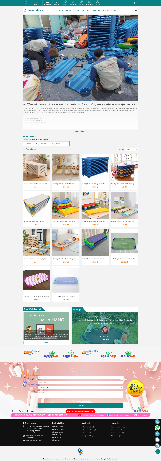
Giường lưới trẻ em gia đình (66, 296)
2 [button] (103, 339)
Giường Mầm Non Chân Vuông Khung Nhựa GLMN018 (70, 259)
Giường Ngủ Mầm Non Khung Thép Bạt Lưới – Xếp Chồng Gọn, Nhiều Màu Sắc (49, 221)
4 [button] (106, 339)
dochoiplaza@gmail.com (33, 441)
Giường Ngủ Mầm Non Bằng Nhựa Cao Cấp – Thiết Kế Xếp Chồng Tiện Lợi (77, 221)
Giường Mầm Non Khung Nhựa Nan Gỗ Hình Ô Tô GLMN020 (131, 221)
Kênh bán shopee (58, 427)
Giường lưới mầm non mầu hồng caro (37, 296)
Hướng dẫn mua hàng (118, 427)
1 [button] (101, 339)
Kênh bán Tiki (56, 435)
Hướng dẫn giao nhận (118, 433)
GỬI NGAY (80, 405)
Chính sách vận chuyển (89, 430)
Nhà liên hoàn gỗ (64, 10)
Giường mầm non (36, 10)
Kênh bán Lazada (58, 429)
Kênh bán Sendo (57, 432)
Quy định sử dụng (87, 436)
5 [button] (108, 339)
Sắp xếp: (121, 149)
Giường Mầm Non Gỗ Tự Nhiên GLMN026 (66, 184)
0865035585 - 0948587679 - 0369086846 (35, 436)
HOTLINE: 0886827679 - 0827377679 (80, 411)
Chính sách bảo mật (88, 427)
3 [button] (104, 339)
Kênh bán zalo (57, 437)
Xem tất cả (46, 342)
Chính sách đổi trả (87, 433)
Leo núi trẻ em (79, 10)
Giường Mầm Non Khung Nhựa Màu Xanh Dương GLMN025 (101, 184)
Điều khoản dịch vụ (117, 436)
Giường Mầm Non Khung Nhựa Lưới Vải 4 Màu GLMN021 (100, 221)
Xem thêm (80, 131)
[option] (46, 326)
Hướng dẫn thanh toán (118, 430)
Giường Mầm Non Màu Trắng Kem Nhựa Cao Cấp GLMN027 (43, 184)
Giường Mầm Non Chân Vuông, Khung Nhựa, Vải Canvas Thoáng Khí (104, 259)
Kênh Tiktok (56, 440)
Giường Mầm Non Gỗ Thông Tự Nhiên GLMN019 (39, 259)
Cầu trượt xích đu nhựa (111, 10)
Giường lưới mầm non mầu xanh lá (124, 259)
